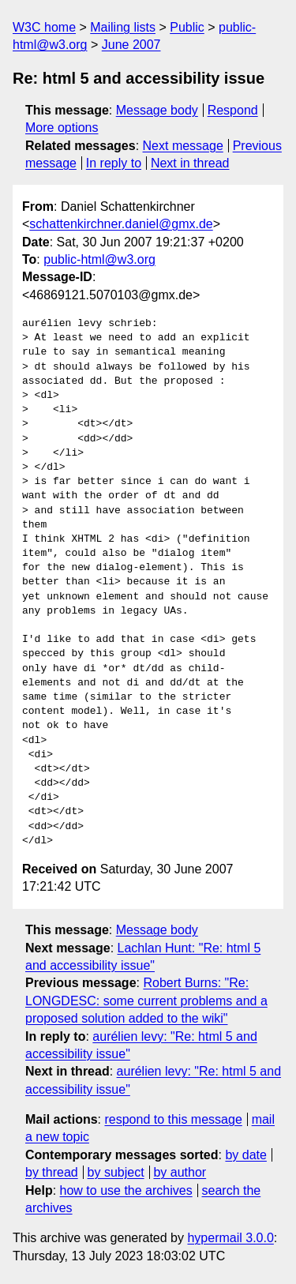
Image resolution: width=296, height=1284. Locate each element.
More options (62, 127)
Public (187, 27)
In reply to (113, 163)
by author (179, 1172)
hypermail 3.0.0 (230, 1238)
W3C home (44, 27)
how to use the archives (126, 1190)
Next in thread (190, 163)
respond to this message (173, 1119)
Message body (157, 110)
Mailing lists (122, 27)
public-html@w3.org (99, 259)
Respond (233, 110)
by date (245, 1155)
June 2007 (131, 44)
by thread (51, 1172)
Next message (183, 145)
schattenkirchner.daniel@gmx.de (120, 224)
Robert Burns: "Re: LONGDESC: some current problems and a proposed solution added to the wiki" (146, 1000)
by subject (116, 1172)
